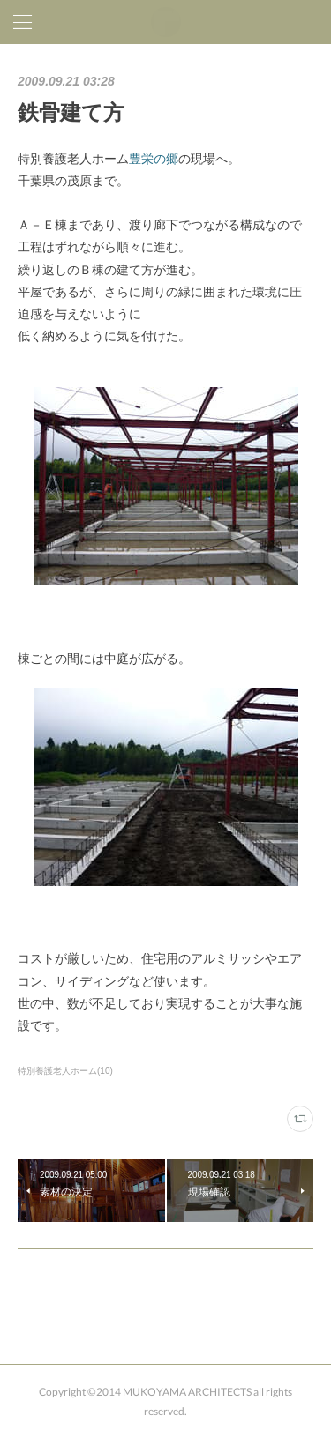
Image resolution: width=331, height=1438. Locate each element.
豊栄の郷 (153, 159)
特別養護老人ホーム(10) (65, 1071)
